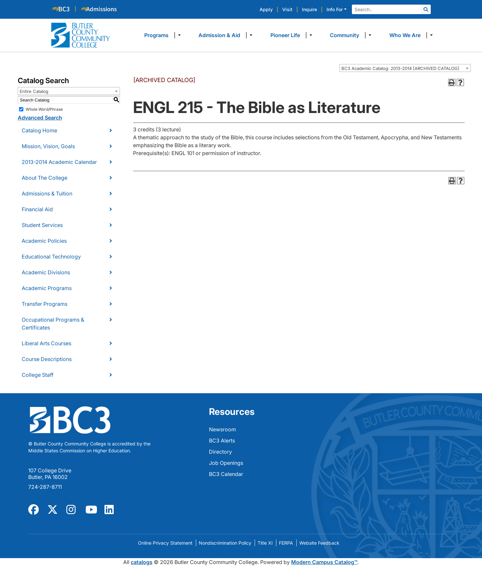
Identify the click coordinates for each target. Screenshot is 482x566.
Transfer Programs (44, 304)
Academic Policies (44, 241)
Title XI (265, 543)
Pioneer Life (285, 35)
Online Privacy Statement (165, 543)
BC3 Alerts (222, 440)
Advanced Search (40, 117)
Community (344, 35)
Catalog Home (39, 130)
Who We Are (405, 35)
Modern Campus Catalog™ (324, 562)
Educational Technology (51, 256)
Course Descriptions (47, 359)
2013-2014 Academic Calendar (59, 162)
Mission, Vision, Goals (48, 146)
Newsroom (222, 429)
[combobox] (405, 68)
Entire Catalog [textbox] (34, 91)
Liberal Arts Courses (46, 343)
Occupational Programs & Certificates (53, 323)
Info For (335, 9)
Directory (220, 451)
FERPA (286, 543)
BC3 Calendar (226, 474)
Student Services (42, 225)
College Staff (38, 375)
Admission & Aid (219, 35)
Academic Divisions (46, 272)
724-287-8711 (45, 487)
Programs (156, 35)
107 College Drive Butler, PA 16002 (49, 473)
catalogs (141, 562)
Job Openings (226, 463)
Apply (266, 9)
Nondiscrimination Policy (225, 543)
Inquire (309, 9)
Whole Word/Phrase (44, 109)
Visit (287, 9)
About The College (44, 177)
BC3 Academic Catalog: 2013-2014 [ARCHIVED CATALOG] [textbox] (400, 68)
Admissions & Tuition (47, 193)
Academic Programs (47, 288)
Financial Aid (37, 209)
